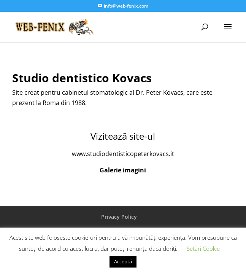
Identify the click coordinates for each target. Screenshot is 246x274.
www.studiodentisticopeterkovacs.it (123, 154)
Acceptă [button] (123, 261)
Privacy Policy (119, 216)
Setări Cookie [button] (203, 248)
